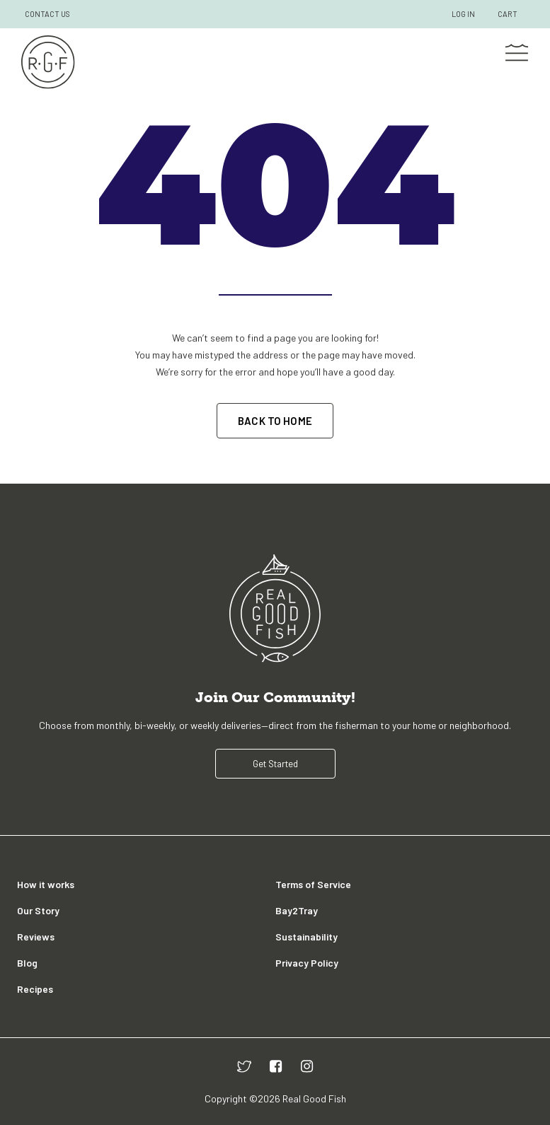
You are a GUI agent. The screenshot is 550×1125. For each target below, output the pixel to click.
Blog (27, 963)
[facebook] (276, 1066)
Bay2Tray (296, 910)
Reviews (36, 937)
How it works (45, 884)
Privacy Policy (306, 963)
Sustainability (306, 937)
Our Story (38, 910)
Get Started (275, 763)
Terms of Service (313, 884)
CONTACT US (47, 13)
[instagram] (307, 1066)
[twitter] (244, 1066)
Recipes (35, 989)
